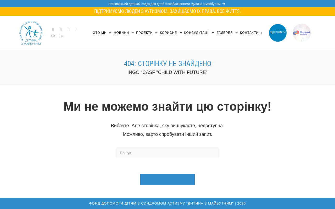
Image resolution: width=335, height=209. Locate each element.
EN (61, 36)
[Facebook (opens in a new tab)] (61, 29)
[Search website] (261, 33)
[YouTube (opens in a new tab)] (77, 29)
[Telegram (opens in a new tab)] (53, 29)
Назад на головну (167, 179)
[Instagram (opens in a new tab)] (69, 29)
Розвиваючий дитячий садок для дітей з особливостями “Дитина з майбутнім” (167, 4)
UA (53, 36)
